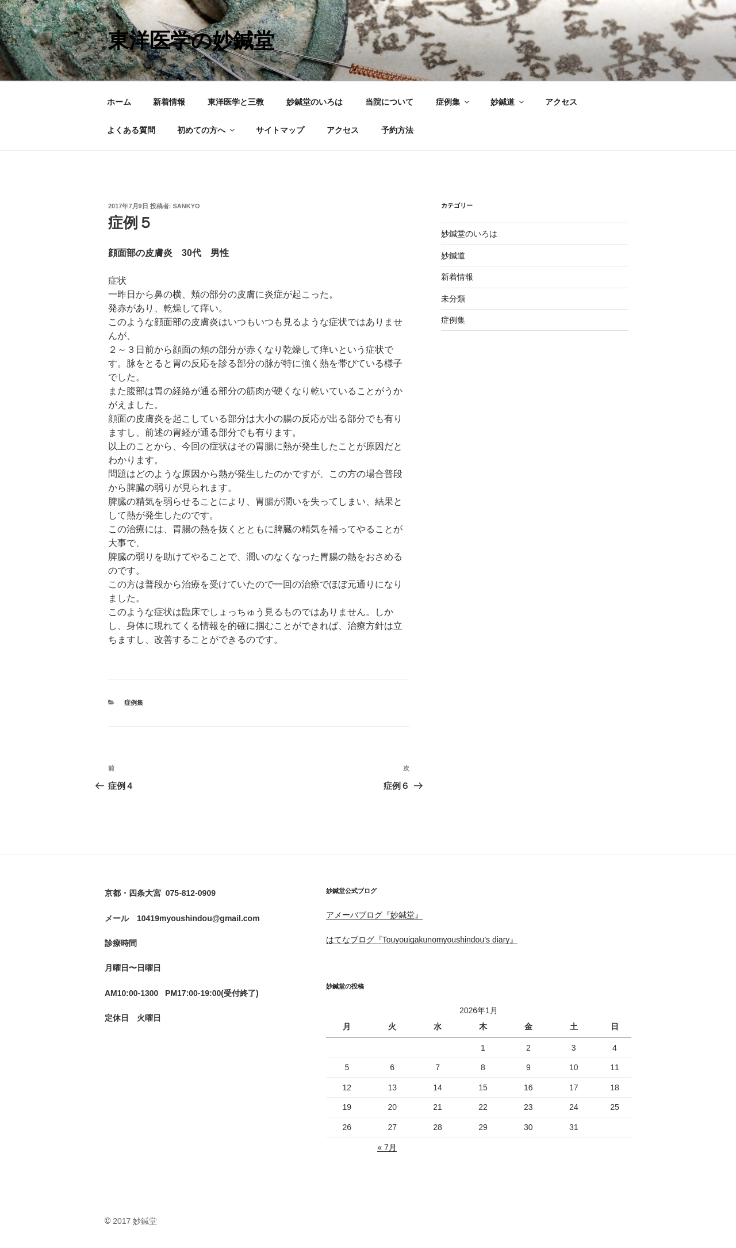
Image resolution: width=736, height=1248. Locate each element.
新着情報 (169, 101)
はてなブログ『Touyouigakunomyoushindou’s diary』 (422, 939)
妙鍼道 (508, 101)
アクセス (561, 101)
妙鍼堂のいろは (314, 101)
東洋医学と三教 (236, 101)
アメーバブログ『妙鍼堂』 (374, 914)
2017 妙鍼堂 (135, 1221)
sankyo (186, 206)
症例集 (453, 101)
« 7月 (386, 1147)
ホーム (119, 101)
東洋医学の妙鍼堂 (191, 40)
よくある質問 (131, 130)
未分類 (453, 298)
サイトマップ (280, 130)
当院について (389, 101)
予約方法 (397, 130)
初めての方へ (206, 130)
